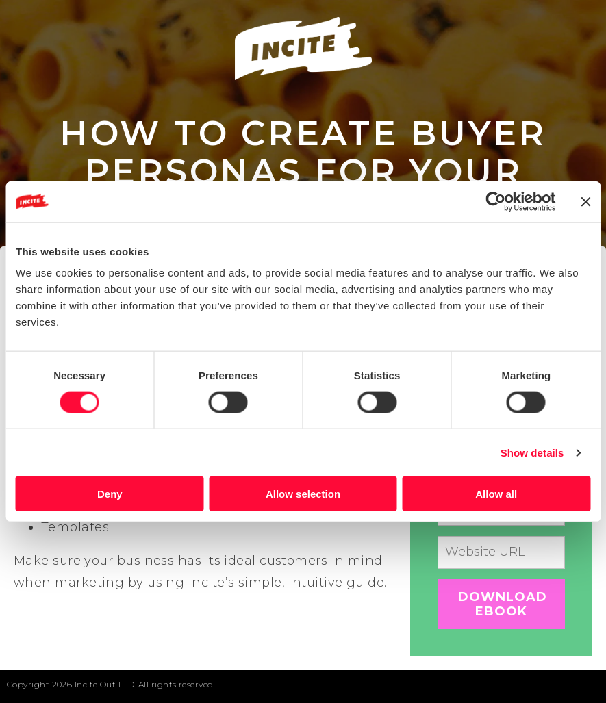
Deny (110, 494)
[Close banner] (585, 201)
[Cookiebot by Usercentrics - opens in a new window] (495, 201)
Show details (532, 452)
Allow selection (303, 494)
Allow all (496, 494)
